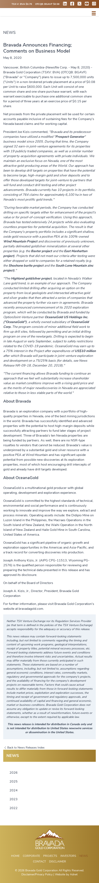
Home (15, 856)
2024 (13, 790)
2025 (13, 781)
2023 (13, 799)
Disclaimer (57, 861)
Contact (39, 861)
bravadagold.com (31, 609)
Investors (68, 856)
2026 (13, 772)
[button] (94, 13)
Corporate (31, 856)
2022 (13, 808)
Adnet (74, 874)
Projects (50, 856)
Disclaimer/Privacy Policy (37, 874)
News (83, 856)
